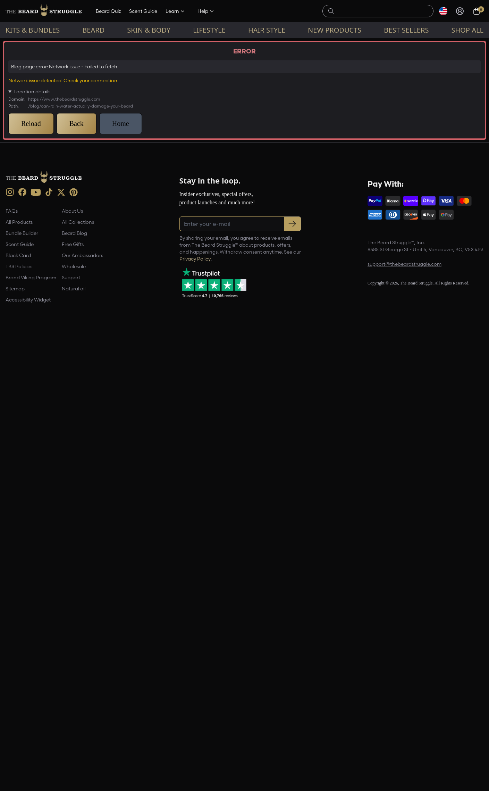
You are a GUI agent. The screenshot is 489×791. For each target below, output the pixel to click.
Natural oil (73, 748)
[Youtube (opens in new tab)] (36, 651)
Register (413, 152)
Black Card (18, 715)
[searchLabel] (381, 11)
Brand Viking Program (31, 737)
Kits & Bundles (33, 30)
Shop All (467, 30)
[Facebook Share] (274, 522)
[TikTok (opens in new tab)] (49, 651)
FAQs (12, 670)
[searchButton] (331, 10)
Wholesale (74, 726)
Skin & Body (148, 30)
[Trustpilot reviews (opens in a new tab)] (214, 741)
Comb (158, 457)
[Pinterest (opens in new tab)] (73, 651)
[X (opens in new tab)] (61, 651)
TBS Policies (19, 726)
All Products (19, 681)
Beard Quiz (108, 11)
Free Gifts (73, 703)
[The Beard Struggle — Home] (44, 11)
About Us (72, 670)
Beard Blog (35, 43)
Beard (93, 30)
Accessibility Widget (28, 759)
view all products (215, 347)
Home (10, 43)
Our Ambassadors (82, 715)
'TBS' (78, 457)
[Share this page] (308, 522)
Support (71, 737)
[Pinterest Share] (291, 522)
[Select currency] (443, 11)
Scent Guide (143, 11)
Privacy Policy (195, 718)
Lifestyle (209, 30)
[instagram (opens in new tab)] (10, 651)
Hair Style (266, 30)
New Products (334, 30)
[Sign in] (460, 11)
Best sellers (406, 30)
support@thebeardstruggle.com (404, 723)
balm (99, 457)
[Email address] (413, 134)
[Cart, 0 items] (476, 11)
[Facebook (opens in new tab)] (22, 651)
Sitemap (15, 748)
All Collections (78, 681)
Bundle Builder (22, 692)
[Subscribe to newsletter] (292, 682)
